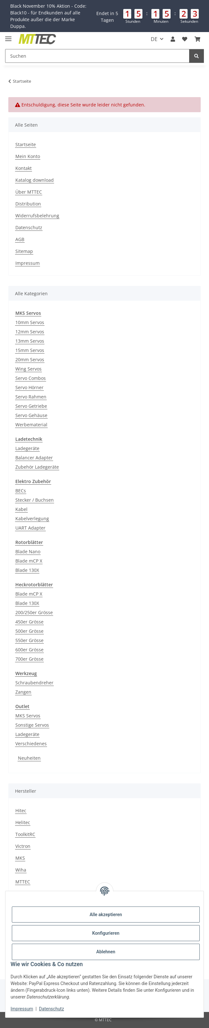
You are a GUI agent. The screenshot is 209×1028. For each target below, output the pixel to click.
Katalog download (34, 180)
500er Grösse (29, 631)
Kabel (21, 509)
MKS (20, 858)
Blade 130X (27, 570)
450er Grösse (29, 622)
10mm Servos (29, 322)
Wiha (20, 870)
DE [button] (154, 39)
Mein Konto (27, 156)
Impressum (22, 1008)
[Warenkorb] (197, 39)
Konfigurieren (105, 933)
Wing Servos (28, 369)
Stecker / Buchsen (34, 500)
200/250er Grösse (34, 612)
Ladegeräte (27, 448)
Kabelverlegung (32, 518)
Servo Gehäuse (31, 415)
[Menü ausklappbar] (8, 36)
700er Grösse (29, 659)
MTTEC (22, 882)
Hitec (20, 810)
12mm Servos (29, 332)
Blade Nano (27, 551)
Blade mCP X (28, 561)
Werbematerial (31, 425)
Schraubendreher (34, 683)
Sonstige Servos (32, 725)
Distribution (28, 204)
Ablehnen (105, 951)
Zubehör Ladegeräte (37, 467)
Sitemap (24, 251)
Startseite (25, 144)
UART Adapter (30, 528)
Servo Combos (30, 378)
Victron (22, 846)
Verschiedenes (31, 743)
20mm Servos (29, 359)
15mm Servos (29, 350)
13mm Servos (29, 341)
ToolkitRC (25, 834)
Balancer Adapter (34, 458)
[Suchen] (97, 56)
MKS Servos (27, 716)
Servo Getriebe (31, 406)
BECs (20, 491)
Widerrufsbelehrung (37, 216)
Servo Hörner (29, 387)
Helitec (22, 822)
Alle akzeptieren (106, 914)
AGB (19, 239)
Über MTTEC (28, 192)
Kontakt (23, 168)
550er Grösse (29, 640)
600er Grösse (29, 650)
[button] (104, 16)
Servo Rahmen (30, 397)
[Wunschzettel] (185, 39)
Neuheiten (29, 758)
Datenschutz (51, 1008)
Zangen (23, 692)
